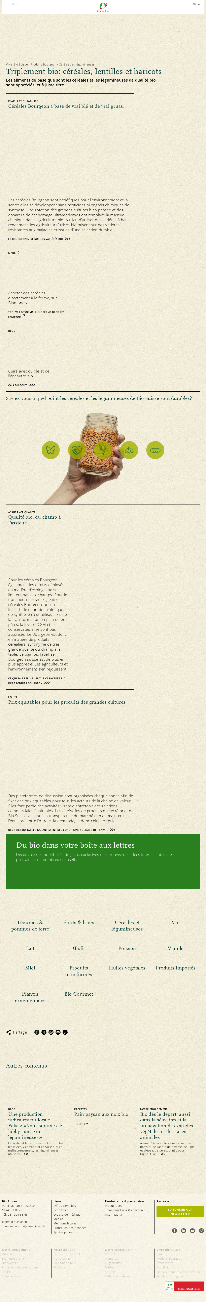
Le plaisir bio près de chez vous (178, 1272)
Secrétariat (61, 1210)
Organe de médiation (68, 1214)
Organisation (113, 1263)
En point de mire (65, 1263)
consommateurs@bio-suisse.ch (23, 1226)
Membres (111, 1258)
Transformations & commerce (125, 1210)
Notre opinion (63, 1258)
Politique (59, 1267)
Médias (58, 1219)
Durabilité (8, 1254)
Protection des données (70, 1228)
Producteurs (113, 1206)
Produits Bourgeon (43, 64)
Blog (159, 1254)
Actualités (163, 1267)
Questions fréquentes (69, 1254)
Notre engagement (16, 1250)
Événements (165, 1263)
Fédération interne (118, 1276)
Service (110, 1272)
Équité (6, 1272)
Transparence (11, 1276)
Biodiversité (10, 1263)
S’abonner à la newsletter (180, 1212)
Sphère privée (63, 1232)
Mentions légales (65, 1223)
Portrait (110, 1254)
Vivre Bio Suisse (17, 64)
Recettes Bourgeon (170, 1276)
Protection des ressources (20, 1267)
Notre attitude (64, 1250)
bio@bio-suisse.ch (14, 1222)
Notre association (118, 1250)
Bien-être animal (13, 1258)
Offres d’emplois (65, 1206)
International (114, 1214)
